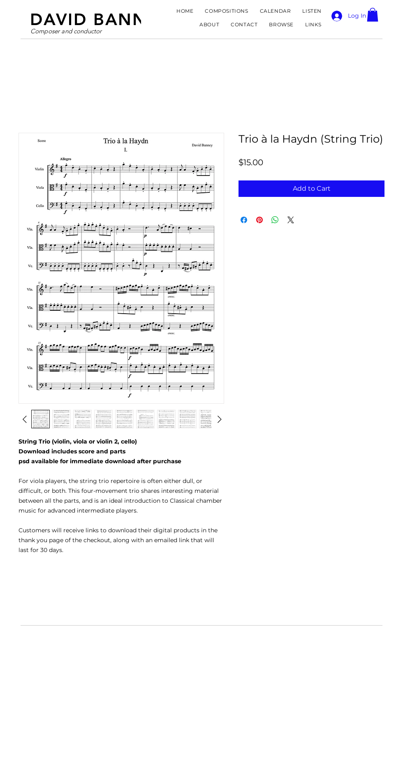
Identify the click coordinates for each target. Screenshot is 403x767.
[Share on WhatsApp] (275, 220)
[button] (372, 14)
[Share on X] (291, 220)
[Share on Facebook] (244, 220)
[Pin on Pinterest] (259, 220)
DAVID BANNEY (99, 19)
